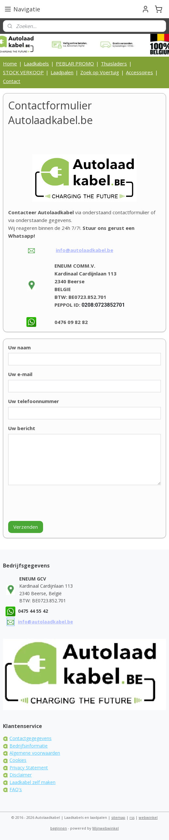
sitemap (118, 817)
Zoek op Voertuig (99, 72)
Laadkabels (36, 63)
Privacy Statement (28, 767)
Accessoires (139, 72)
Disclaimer (20, 775)
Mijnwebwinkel (105, 828)
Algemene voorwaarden (34, 753)
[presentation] (57, 503)
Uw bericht (21, 428)
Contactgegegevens (30, 738)
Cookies (17, 760)
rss (132, 817)
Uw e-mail (20, 374)
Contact (11, 81)
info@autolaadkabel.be (84, 250)
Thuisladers (114, 63)
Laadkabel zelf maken (32, 782)
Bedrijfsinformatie (28, 746)
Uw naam (19, 347)
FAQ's (15, 789)
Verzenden (25, 527)
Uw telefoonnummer (33, 401)
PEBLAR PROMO (75, 63)
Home (10, 63)
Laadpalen (62, 72)
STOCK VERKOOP (23, 72)
